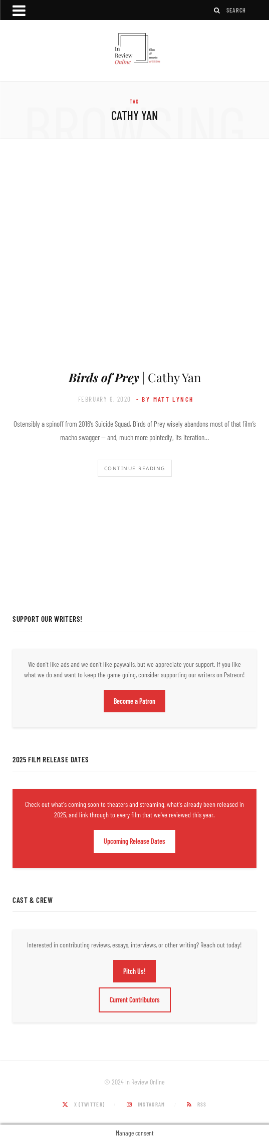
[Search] (217, 10)
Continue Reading (134, 468)
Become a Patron (134, 701)
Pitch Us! (134, 971)
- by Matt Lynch (165, 399)
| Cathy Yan (135, 377)
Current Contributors (135, 999)
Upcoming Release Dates (134, 841)
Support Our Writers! (48, 618)
